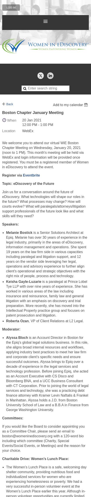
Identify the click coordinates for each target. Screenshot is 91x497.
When (11, 120)
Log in (11, 7)
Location (8, 131)
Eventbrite (31, 175)
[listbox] (71, 105)
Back (9, 104)
